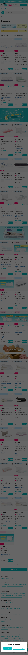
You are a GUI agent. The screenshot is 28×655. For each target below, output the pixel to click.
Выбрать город (19, 648)
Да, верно (7, 648)
